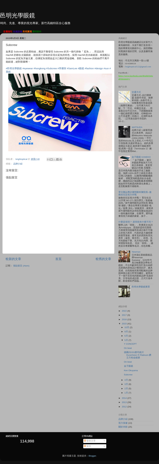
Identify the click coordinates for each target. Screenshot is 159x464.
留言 (87, 446)
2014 (124, 398)
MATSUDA (137, 127)
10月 (127, 327)
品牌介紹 (17, 164)
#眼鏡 (81, 68)
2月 (126, 388)
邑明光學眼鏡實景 (141, 287)
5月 (126, 340)
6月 (126, 336)
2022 (124, 311)
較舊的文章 (103, 259)
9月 (126, 331)
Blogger (92, 456)
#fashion (89, 68)
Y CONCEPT (130, 344)
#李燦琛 (62, 68)
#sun (106, 68)
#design (98, 68)
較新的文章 (13, 259)
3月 (126, 384)
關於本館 (123, 427)
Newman (136, 252)
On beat (128, 348)
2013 (124, 402)
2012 (124, 406)
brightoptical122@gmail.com (138, 66)
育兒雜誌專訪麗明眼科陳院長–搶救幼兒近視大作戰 (135, 193)
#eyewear (27, 68)
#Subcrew (51, 68)
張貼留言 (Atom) (21, 266)
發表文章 (90, 441)
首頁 (58, 259)
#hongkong (39, 68)
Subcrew (128, 374)
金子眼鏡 (128, 366)
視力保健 (123, 423)
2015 (124, 323)
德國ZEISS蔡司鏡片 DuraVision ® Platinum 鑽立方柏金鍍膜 (137, 355)
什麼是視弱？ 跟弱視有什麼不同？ (135, 222)
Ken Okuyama (131, 370)
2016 (124, 319)
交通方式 (136, 92)
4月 (126, 380)
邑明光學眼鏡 (17, 15)
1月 (126, 393)
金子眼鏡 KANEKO (141, 157)
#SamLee (72, 68)
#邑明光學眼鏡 (14, 68)
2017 (124, 315)
